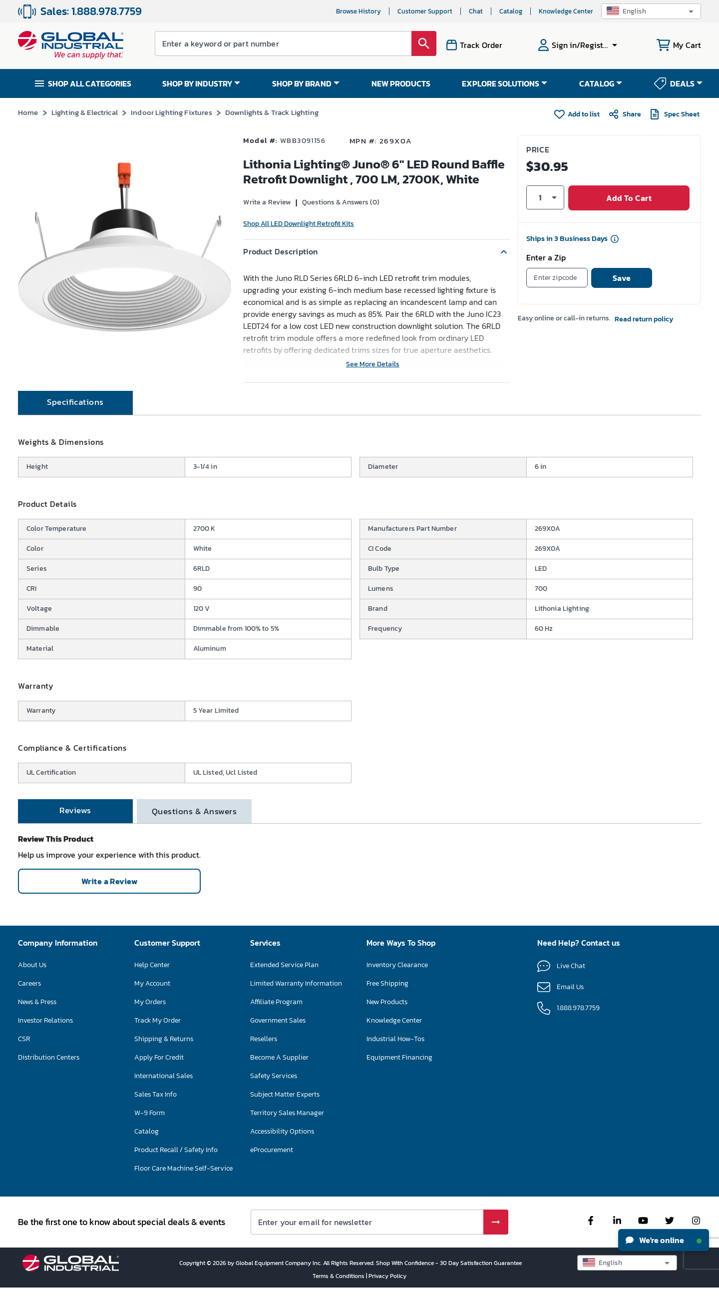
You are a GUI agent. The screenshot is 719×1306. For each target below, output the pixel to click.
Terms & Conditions (339, 1294)
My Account (152, 1001)
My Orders (150, 1020)
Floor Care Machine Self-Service (183, 1186)
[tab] (75, 421)
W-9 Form (149, 1131)
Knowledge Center (566, 11)
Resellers (263, 1057)
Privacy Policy (387, 1294)
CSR (24, 1057)
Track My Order (157, 1038)
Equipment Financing (399, 1075)
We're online (664, 1240)
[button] (651, 11)
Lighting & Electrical (84, 112)
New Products (386, 1020)
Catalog (510, 11)
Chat (476, 11)
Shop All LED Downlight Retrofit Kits (298, 223)
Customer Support (424, 11)
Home (28, 112)
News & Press (37, 1020)
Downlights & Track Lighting (272, 112)
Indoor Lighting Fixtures (171, 112)
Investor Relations (45, 1038)
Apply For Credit (159, 1075)
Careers (29, 1001)
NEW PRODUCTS (400, 83)
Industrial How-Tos (395, 1057)
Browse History (358, 11)
